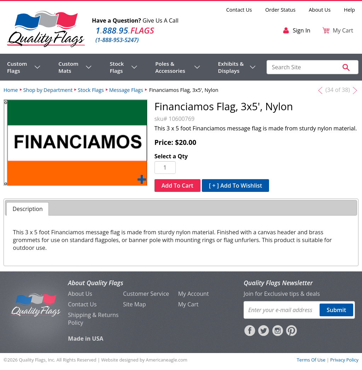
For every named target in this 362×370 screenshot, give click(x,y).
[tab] (27, 209)
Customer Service (146, 294)
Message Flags (126, 90)
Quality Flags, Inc (36, 360)
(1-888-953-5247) (117, 40)
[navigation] (131, 67)
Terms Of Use (311, 360)
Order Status (280, 9)
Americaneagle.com (166, 360)
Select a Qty (171, 156)
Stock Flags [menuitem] (117, 67)
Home (11, 90)
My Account (193, 294)
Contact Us (239, 9)
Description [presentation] (27, 209)
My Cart (188, 304)
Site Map (134, 304)
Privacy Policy (344, 360)
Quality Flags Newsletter (278, 282)
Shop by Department (47, 90)
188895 (124, 30)
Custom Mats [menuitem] (68, 67)
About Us (320, 9)
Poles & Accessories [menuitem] (170, 67)
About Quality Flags (95, 282)
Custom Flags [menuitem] (17, 67)
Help (349, 9)
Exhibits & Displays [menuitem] (231, 67)
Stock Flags (91, 90)
